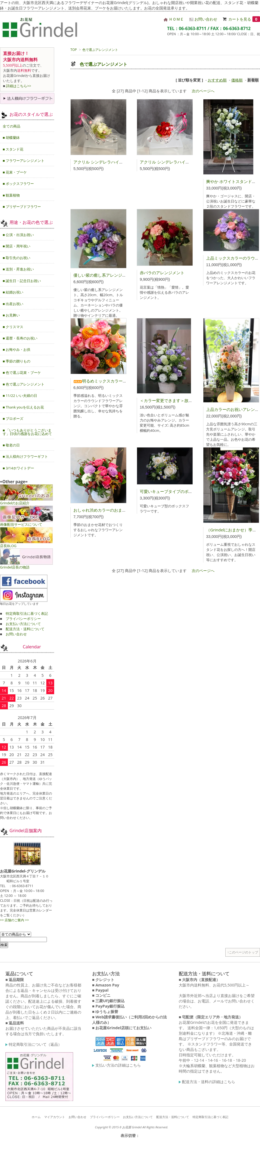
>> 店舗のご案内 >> (14, 920)
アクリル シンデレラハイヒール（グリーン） (114, 162)
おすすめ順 (217, 80)
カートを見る (244, 19)
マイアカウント (54, 1117)
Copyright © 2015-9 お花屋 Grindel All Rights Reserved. (131, 1127)
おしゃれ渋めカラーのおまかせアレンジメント (116, 510)
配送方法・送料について (25, 628)
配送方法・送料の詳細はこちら (207, 1081)
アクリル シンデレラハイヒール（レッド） (179, 162)
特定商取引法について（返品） (33, 1044)
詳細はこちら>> (18, 85)
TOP (73, 49)
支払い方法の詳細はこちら (116, 1065)
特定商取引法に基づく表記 (27, 613)
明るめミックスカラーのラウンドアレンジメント (122, 381)
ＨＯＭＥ (174, 19)
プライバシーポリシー (23, 618)
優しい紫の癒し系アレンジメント (103, 275)
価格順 (237, 80)
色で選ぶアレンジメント (100, 49)
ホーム (36, 1117)
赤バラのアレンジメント (162, 272)
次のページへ (203, 90)
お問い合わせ (203, 19)
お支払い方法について (23, 623)
